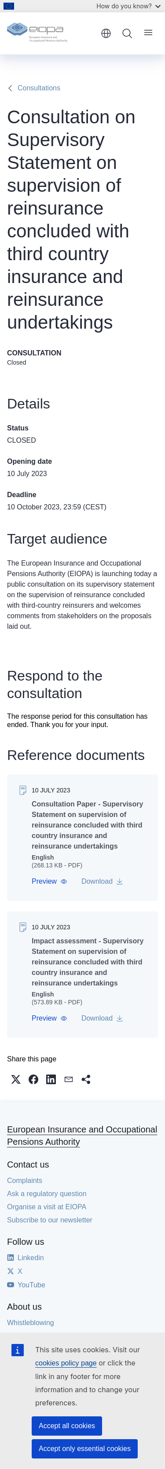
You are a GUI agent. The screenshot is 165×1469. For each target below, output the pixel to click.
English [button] (106, 33)
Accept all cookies (67, 1426)
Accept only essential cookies (85, 1448)
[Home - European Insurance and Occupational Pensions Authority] (51, 33)
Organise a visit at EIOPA (46, 1207)
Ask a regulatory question (47, 1193)
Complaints (24, 1180)
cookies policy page (66, 1363)
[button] (49, 881)
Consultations (39, 88)
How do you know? (128, 6)
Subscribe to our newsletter (49, 1220)
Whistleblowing (30, 1322)
